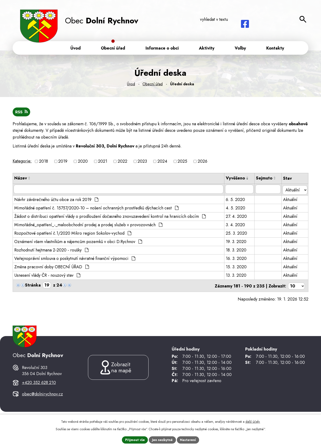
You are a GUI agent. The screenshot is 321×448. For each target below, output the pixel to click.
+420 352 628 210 (39, 387)
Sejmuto (265, 179)
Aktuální (292, 200)
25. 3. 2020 (237, 233)
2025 (182, 162)
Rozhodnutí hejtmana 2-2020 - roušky (51, 250)
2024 (162, 162)
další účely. (252, 421)
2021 (102, 162)
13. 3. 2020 (237, 275)
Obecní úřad (152, 85)
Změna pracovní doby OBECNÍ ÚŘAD (51, 267)
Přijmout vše (135, 439)
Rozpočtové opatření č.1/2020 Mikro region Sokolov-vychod (72, 233)
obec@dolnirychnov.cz (42, 399)
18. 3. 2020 (237, 250)
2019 (62, 162)
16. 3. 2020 (237, 258)
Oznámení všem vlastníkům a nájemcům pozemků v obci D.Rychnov (78, 242)
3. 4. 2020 (236, 225)
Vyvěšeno (236, 179)
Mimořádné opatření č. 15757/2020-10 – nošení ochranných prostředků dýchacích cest (96, 208)
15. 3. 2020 (237, 267)
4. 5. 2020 (236, 208)
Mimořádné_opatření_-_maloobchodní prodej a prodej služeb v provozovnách (88, 225)
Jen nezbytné (162, 439)
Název (20, 179)
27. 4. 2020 (237, 216)
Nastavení (188, 439)
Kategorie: (22, 162)
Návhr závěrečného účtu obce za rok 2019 (56, 200)
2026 (202, 162)
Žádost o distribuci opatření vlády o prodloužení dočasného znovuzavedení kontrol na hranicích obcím (110, 216)
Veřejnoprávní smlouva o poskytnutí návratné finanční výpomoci (74, 258)
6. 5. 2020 (236, 200)
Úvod (131, 85)
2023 (142, 162)
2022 (122, 162)
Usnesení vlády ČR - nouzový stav (47, 275)
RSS (21, 113)
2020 (83, 162)
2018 (43, 162)
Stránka (33, 285)
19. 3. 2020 (237, 242)
